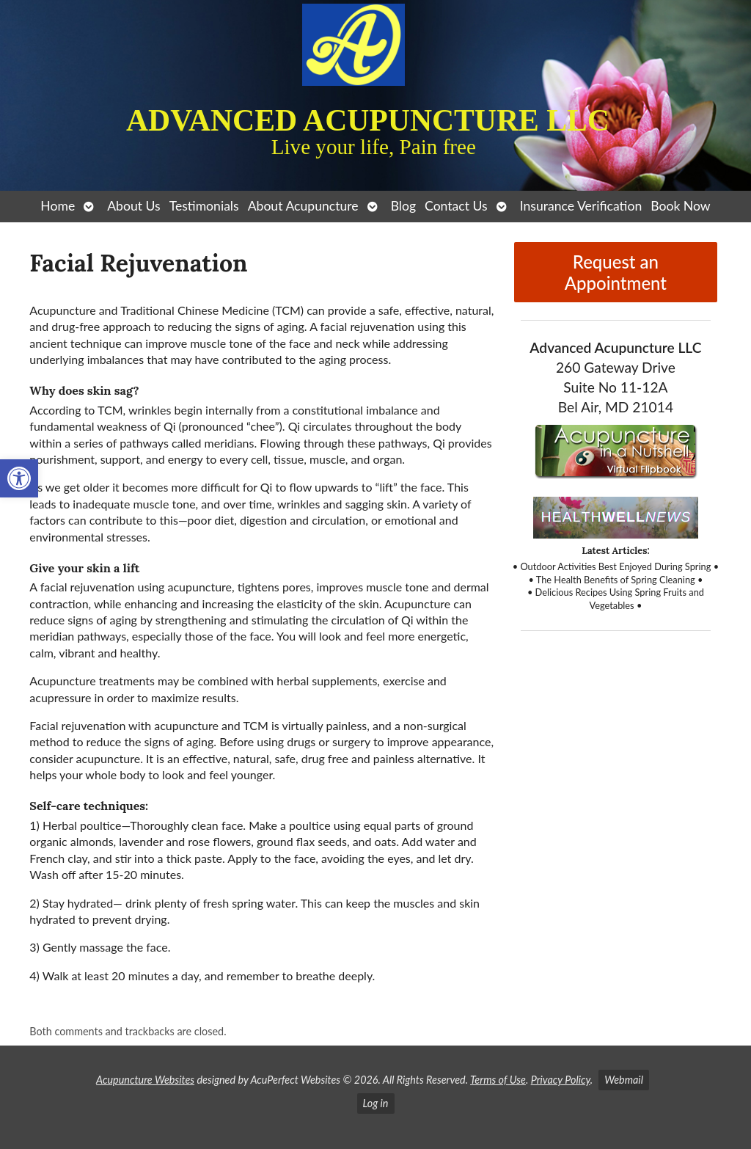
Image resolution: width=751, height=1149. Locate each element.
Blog (403, 206)
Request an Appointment (616, 272)
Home (57, 206)
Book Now (680, 206)
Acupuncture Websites (145, 1079)
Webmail (623, 1079)
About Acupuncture (303, 206)
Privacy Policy (560, 1079)
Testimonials (204, 206)
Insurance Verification (581, 206)
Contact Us (456, 206)
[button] (19, 478)
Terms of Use (498, 1079)
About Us (133, 206)
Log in (376, 1103)
